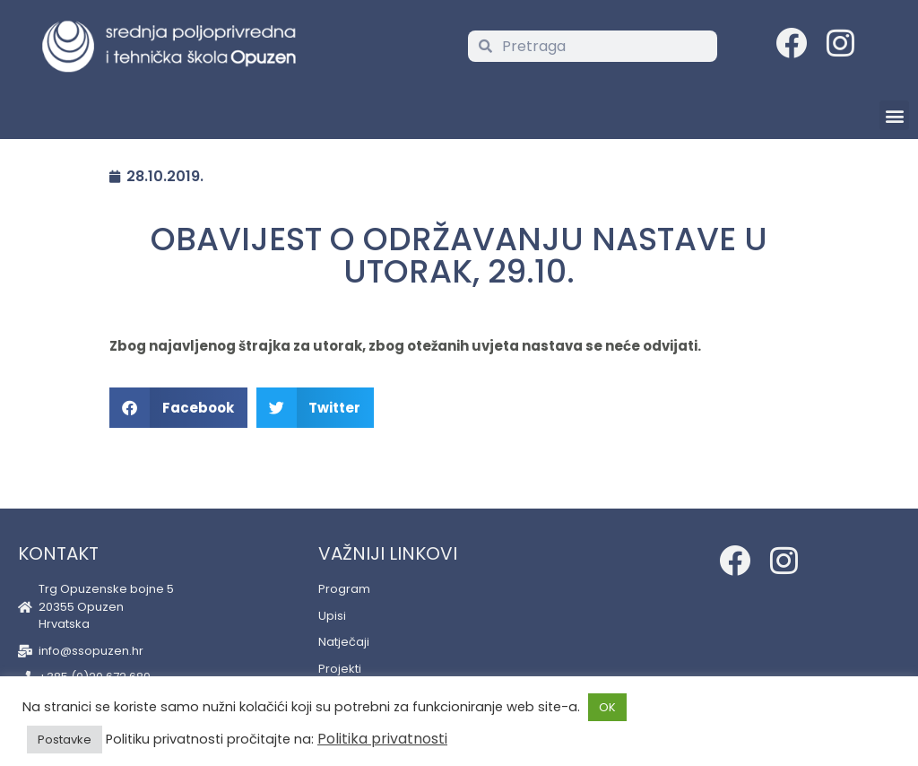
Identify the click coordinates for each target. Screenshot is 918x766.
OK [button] (607, 707)
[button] (894, 115)
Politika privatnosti (382, 738)
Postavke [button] (64, 739)
